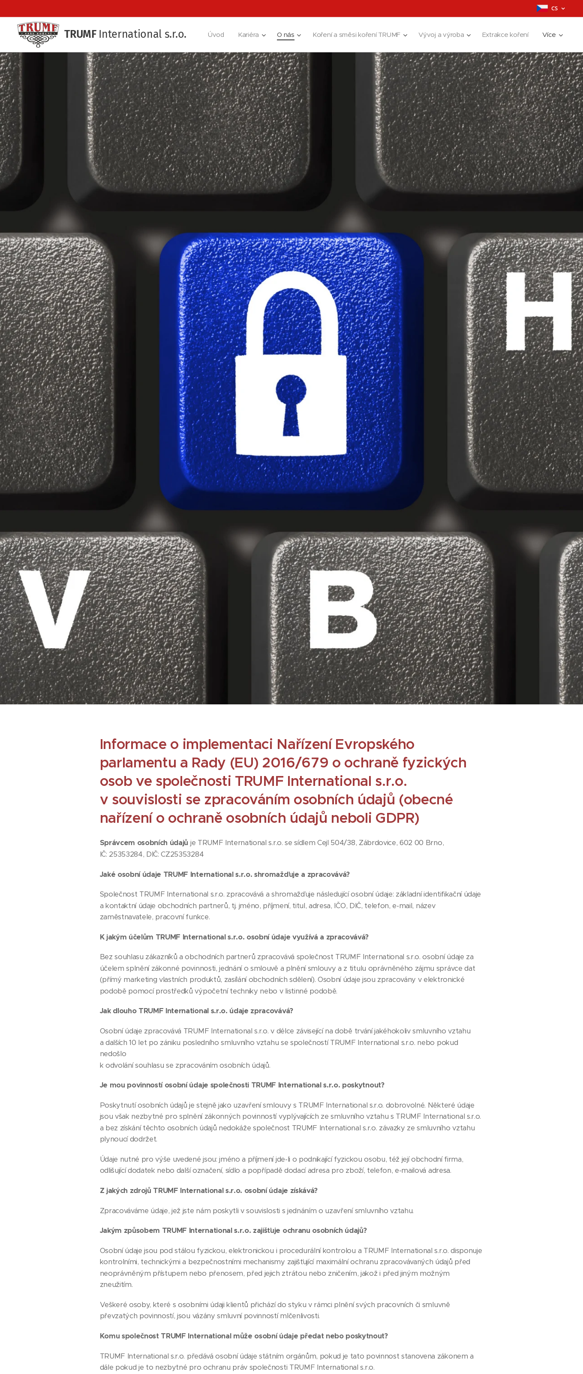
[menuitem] (212, 34)
